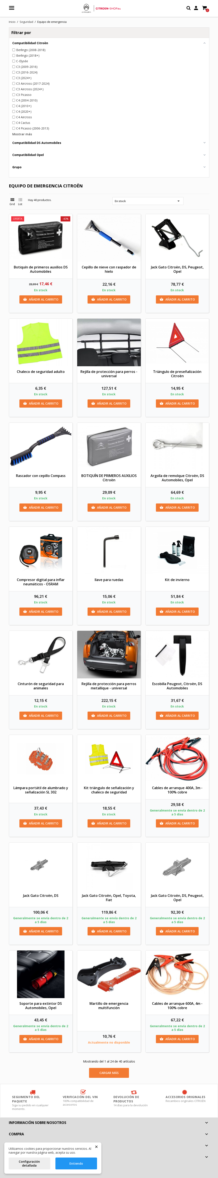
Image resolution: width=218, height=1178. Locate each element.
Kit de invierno (177, 579)
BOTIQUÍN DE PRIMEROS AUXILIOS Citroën (109, 477)
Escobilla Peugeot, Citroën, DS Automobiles (177, 685)
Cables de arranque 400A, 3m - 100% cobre (177, 790)
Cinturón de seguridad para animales (41, 685)
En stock (148, 201)
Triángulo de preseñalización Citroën (177, 373)
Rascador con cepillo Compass (41, 475)
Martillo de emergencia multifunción (108, 1005)
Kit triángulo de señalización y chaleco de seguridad (109, 790)
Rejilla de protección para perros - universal (108, 373)
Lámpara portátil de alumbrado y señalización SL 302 (40, 790)
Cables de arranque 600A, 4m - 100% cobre (177, 1005)
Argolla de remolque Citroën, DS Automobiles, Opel (177, 477)
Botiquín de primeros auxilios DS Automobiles (41, 269)
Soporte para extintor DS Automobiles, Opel (40, 1005)
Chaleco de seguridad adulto (41, 371)
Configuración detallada (29, 1163)
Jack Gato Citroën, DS (40, 895)
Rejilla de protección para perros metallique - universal (109, 685)
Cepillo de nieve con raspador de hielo (109, 269)
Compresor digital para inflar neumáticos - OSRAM (41, 581)
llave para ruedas (109, 579)
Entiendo (76, 1163)
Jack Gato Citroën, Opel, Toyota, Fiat (109, 897)
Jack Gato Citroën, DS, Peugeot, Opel (177, 269)
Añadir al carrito (40, 299)
